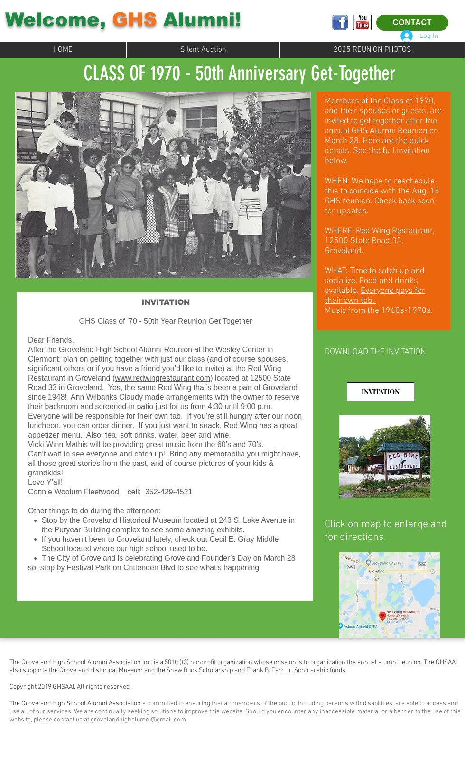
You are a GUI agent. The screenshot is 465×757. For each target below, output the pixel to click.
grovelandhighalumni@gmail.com (138, 720)
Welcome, (58, 19)
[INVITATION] (380, 391)
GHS (134, 19)
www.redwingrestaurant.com (162, 378)
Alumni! (199, 19)
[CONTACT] (412, 23)
